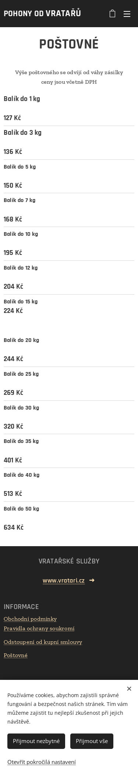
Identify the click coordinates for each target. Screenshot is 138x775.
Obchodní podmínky (30, 618)
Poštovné (16, 655)
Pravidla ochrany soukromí (39, 628)
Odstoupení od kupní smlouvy (43, 641)
